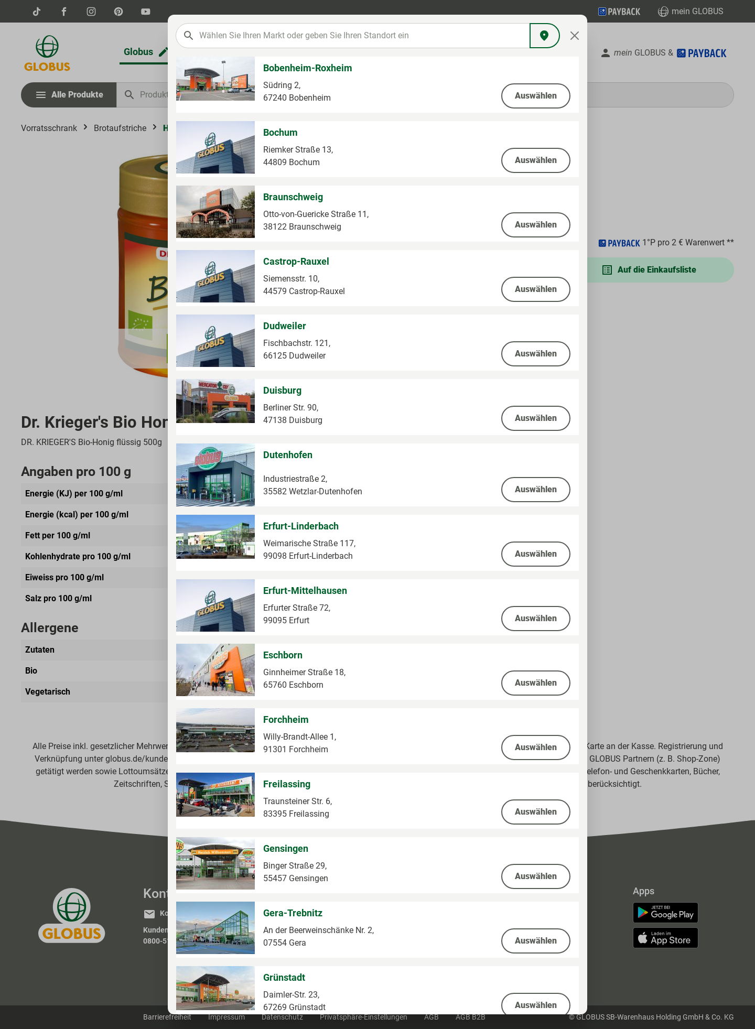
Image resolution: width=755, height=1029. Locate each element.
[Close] (574, 35)
